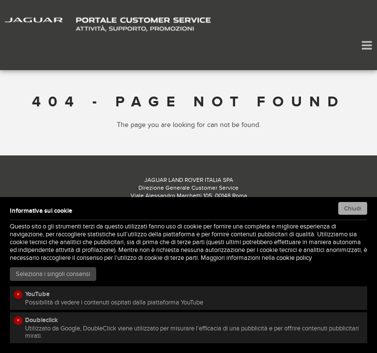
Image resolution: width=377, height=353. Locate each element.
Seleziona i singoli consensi (53, 274)
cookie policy (294, 258)
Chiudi (352, 208)
